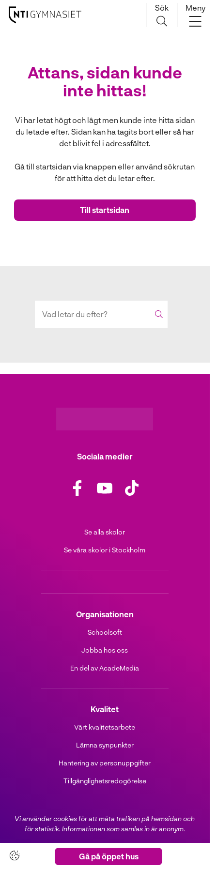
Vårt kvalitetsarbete (104, 727)
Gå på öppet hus (109, 856)
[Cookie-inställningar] (14, 855)
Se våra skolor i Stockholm (104, 550)
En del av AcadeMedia (104, 668)
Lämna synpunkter (105, 745)
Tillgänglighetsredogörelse (104, 781)
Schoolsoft (105, 632)
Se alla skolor (104, 532)
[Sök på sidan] (161, 15)
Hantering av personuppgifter (105, 763)
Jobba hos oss (104, 650)
